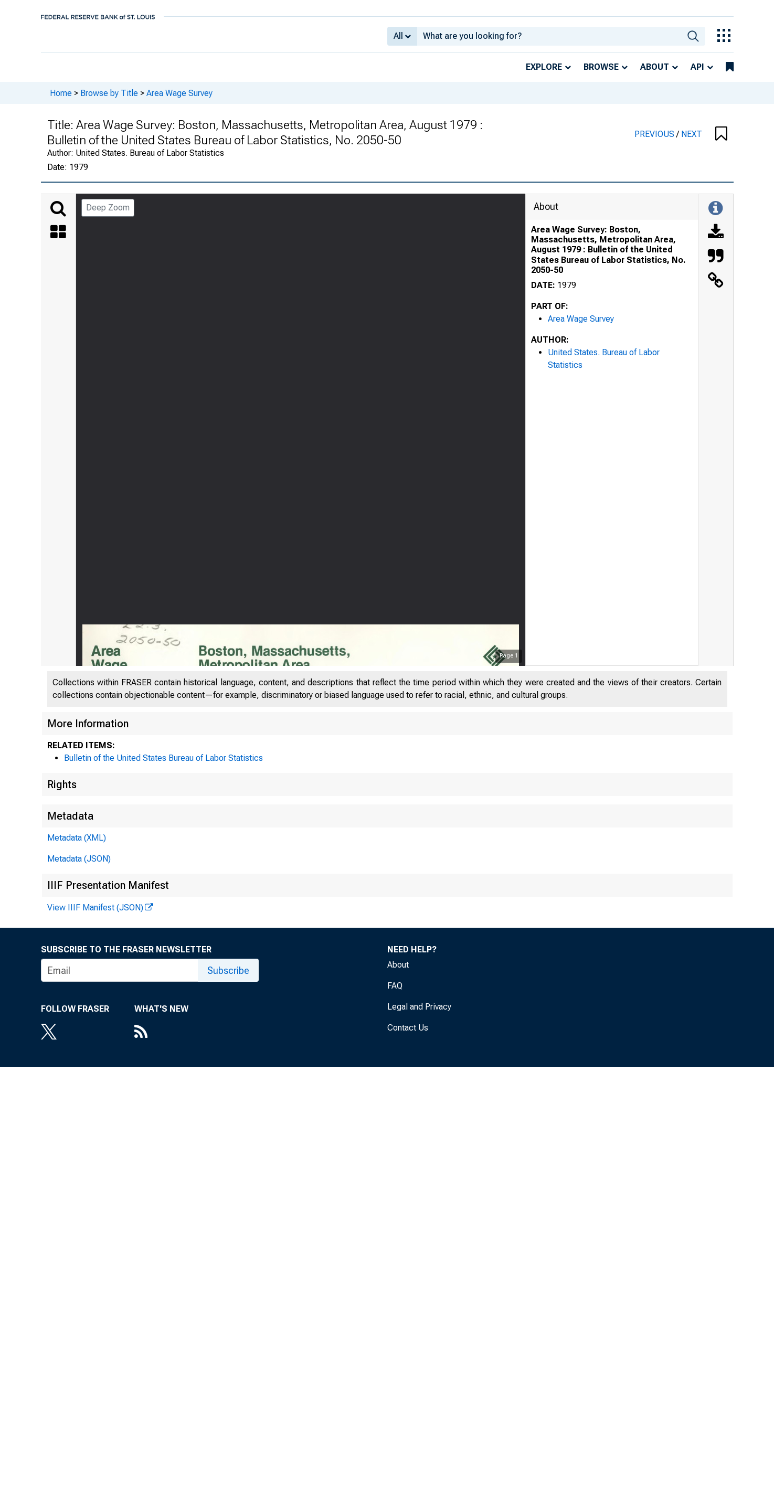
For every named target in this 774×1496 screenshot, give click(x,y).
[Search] (58, 216)
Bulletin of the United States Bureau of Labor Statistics (163, 765)
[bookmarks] (730, 74)
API (697, 74)
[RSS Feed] (161, 1040)
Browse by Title (109, 100)
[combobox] (549, 39)
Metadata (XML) (76, 845)
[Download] (716, 240)
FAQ (394, 993)
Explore (544, 74)
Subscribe (228, 977)
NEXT (691, 141)
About (654, 74)
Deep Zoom (108, 215)
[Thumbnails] (58, 240)
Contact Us (407, 1035)
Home (61, 100)
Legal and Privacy (419, 1014)
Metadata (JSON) (79, 866)
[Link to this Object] (716, 288)
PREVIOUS (655, 141)
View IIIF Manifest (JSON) (95, 915)
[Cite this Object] (716, 264)
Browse (601, 74)
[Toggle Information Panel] (715, 216)
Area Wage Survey (179, 100)
